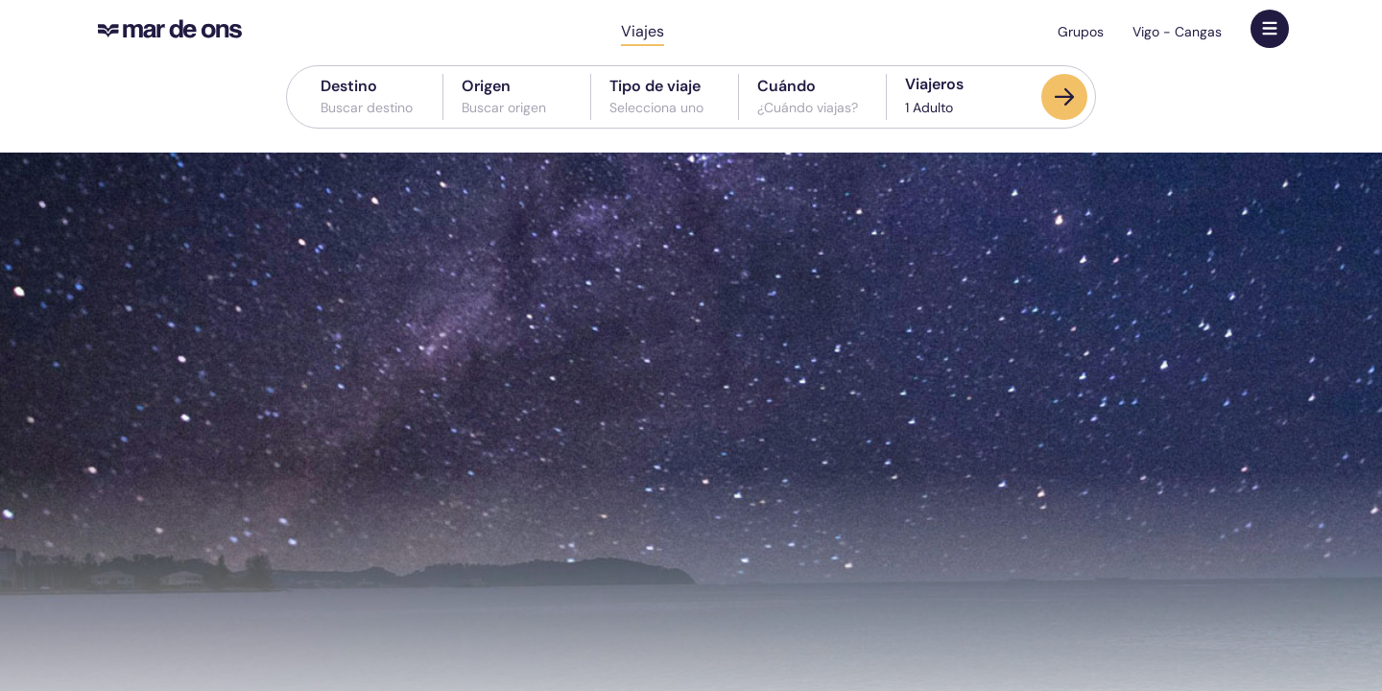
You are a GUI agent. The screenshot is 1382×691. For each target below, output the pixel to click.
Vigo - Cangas (1177, 31)
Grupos (1081, 31)
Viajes (642, 31)
